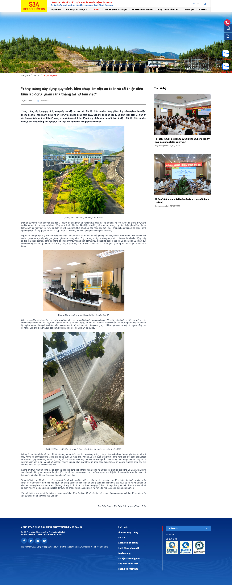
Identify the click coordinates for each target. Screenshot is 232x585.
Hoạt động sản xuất (168, 9)
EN (198, 3)
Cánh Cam (103, 547)
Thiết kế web (89, 547)
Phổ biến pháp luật (128, 563)
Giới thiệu (56, 9)
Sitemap (170, 534)
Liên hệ (203, 9)
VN (193, 3)
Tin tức (96, 9)
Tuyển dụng (124, 553)
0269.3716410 (55, 534)
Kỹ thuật (227, 59)
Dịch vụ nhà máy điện (116, 9)
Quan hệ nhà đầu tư (142, 9)
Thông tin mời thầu (128, 568)
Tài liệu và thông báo (129, 558)
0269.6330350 (35, 534)
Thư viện (189, 9)
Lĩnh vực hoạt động (76, 9)
